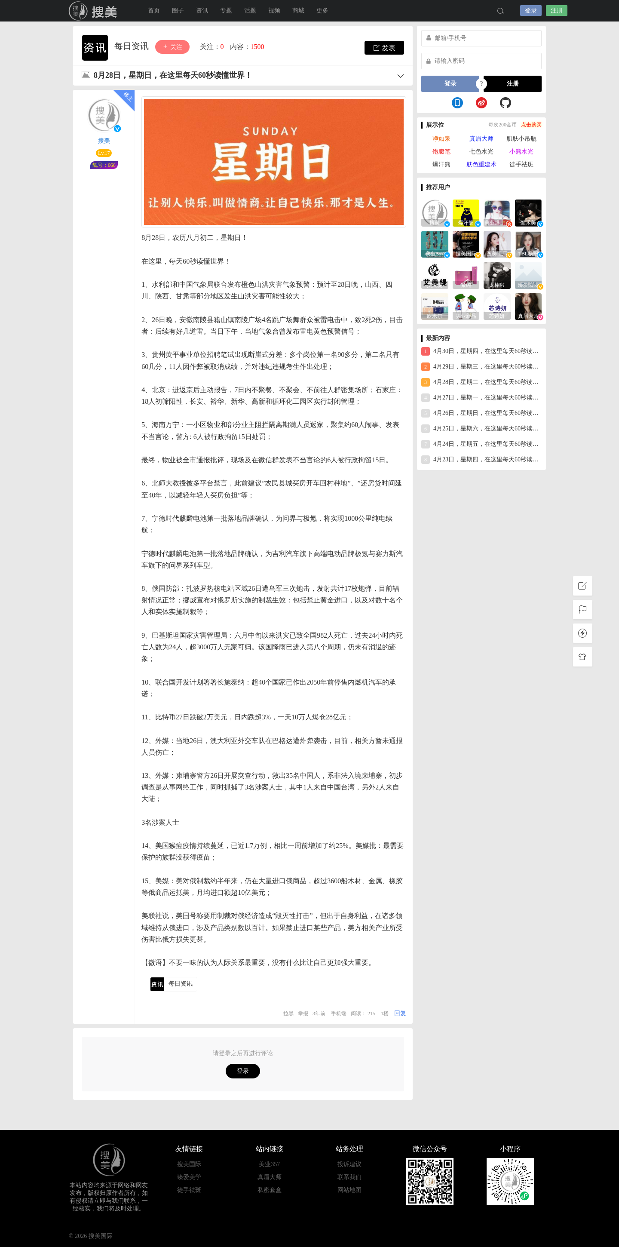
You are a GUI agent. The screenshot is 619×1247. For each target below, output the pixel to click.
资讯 (202, 10)
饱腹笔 (441, 151)
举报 (303, 1013)
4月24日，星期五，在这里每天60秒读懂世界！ (481, 444)
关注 (172, 46)
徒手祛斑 (521, 164)
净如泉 (441, 138)
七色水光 (481, 151)
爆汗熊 (441, 164)
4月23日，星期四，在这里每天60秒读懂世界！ (481, 459)
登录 (531, 10)
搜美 (104, 141)
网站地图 (349, 1190)
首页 (154, 10)
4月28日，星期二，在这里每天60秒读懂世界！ (481, 382)
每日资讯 (132, 46)
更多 (322, 10)
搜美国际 (95, 11)
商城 (298, 10)
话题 (250, 10)
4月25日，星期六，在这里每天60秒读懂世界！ (481, 428)
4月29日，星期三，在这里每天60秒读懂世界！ (481, 366)
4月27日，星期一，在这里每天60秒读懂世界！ (481, 397)
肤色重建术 (481, 164)
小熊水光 (521, 151)
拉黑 (288, 1013)
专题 (226, 10)
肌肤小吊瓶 (521, 138)
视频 (274, 10)
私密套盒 (269, 1190)
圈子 (178, 10)
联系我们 (349, 1177)
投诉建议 (349, 1164)
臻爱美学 (189, 1177)
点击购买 (531, 125)
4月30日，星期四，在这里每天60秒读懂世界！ (481, 351)
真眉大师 (481, 138)
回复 (400, 1013)
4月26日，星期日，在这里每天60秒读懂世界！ (481, 413)
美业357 (269, 1164)
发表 (384, 48)
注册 (557, 10)
